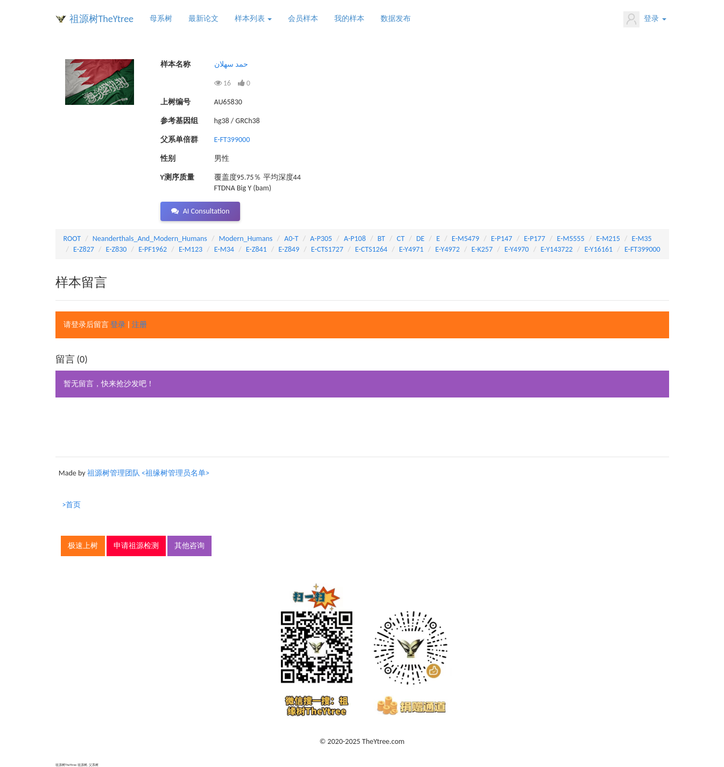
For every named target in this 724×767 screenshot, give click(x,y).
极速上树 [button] (83, 545)
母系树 (161, 18)
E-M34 (224, 249)
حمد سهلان (231, 64)
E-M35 (641, 238)
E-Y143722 (556, 249)
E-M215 (608, 238)
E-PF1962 (152, 249)
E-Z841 (256, 249)
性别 (167, 158)
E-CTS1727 (327, 249)
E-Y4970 (516, 249)
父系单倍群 (179, 139)
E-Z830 (116, 249)
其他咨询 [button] (189, 545)
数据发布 (396, 18)
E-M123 (190, 249)
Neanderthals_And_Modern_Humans (150, 238)
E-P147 (501, 238)
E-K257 (482, 249)
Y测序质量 (177, 177)
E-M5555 (570, 238)
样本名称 (175, 64)
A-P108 (355, 238)
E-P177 (534, 238)
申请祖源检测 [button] (136, 545)
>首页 (71, 504)
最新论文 (203, 18)
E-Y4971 (411, 249)
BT (381, 238)
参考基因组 (179, 120)
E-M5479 (465, 238)
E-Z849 (288, 249)
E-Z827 (83, 249)
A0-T (291, 238)
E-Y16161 (599, 249)
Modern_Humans (246, 238)
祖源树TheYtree (101, 19)
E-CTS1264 (371, 249)
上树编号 (175, 101)
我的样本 (349, 18)
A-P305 (321, 238)
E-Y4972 (447, 249)
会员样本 (303, 18)
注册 (139, 324)
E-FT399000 (232, 139)
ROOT (72, 238)
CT (400, 238)
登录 (644, 19)
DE (420, 238)
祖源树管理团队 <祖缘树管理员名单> (148, 473)
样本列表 (253, 18)
